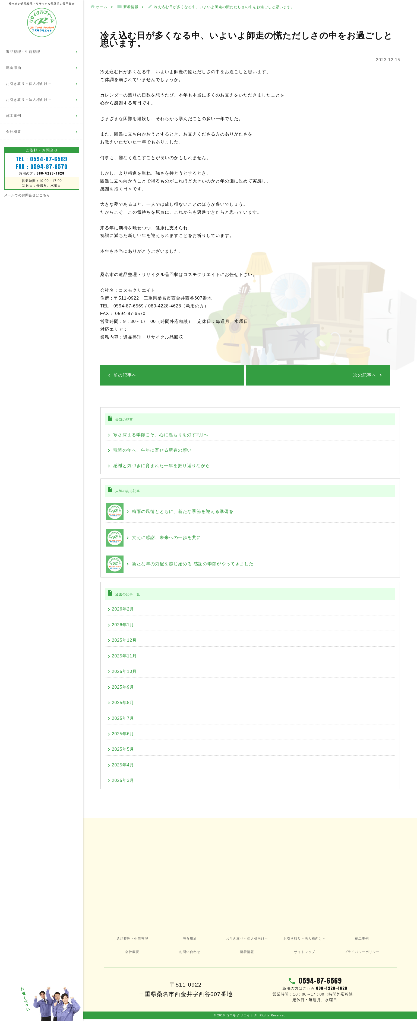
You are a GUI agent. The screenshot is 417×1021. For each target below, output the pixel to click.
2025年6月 (122, 735)
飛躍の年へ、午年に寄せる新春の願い (151, 449)
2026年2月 (122, 609)
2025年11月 (123, 656)
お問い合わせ (189, 953)
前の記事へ (124, 374)
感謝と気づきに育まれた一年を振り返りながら (160, 465)
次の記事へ (365, 374)
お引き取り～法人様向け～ (29, 100)
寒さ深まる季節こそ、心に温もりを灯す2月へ (159, 434)
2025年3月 (122, 782)
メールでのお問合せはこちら (27, 195)
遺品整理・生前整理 (23, 52)
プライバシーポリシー (362, 953)
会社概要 (13, 132)
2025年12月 (123, 640)
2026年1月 (122, 625)
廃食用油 (13, 68)
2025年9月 (122, 688)
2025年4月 (122, 766)
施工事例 (13, 116)
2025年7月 (122, 719)
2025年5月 (122, 751)
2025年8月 (122, 703)
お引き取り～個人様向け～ (29, 84)
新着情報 (247, 953)
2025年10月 (123, 672)
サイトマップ (304, 953)
